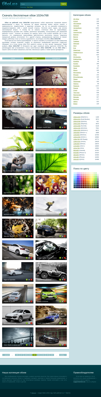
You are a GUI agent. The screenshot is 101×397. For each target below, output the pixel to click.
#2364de (76, 182)
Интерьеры (77, 57)
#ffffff (98, 173)
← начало (6, 355)
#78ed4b (96, 178)
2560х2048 (76, 121)
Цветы (75, 101)
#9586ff (78, 175)
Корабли (76, 61)
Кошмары (76, 66)
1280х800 (76, 144)
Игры (75, 55)
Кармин (83, 184)
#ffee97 (90, 176)
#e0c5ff (80, 173)
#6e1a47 (81, 184)
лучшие (34, 58)
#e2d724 (92, 182)
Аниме (75, 30)
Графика (76, 41)
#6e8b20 (94, 184)
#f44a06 (85, 180)
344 (52, 355)
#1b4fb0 (76, 184)
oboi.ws (34, 393)
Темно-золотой (90, 185)
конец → (63, 355)
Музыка (75, 75)
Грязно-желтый (90, 187)
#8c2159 (81, 182)
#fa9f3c (87, 178)
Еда (74, 48)
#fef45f (92, 178)
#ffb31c (89, 180)
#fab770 (87, 176)
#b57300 (89, 184)
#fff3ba (90, 175)
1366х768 (76, 139)
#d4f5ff (74, 173)
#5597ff (76, 178)
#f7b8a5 (85, 175)
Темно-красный (83, 187)
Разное (75, 88)
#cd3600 (85, 182)
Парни (75, 79)
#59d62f (96, 180)
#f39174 (85, 176)
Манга (75, 70)
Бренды (75, 34)
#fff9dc (90, 173)
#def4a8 (94, 175)
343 (47, 355)
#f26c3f (85, 178)
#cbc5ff (78, 173)
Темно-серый (98, 185)
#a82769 (81, 180)
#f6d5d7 (83, 173)
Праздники (76, 81)
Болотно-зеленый (94, 187)
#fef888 (92, 176)
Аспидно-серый (74, 187)
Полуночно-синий (76, 187)
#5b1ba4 (80, 182)
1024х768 (76, 148)
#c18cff (80, 175)
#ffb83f (89, 178)
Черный (98, 187)
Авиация (76, 26)
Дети (75, 46)
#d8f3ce (96, 173)
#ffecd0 (89, 173)
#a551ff (80, 176)
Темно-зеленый (96, 187)
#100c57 (78, 185)
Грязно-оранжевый (87, 187)
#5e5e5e (98, 182)
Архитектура (77, 32)
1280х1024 (76, 141)
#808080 (98, 180)
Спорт (75, 90)
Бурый (81, 187)
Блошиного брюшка (85, 187)
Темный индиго (80, 187)
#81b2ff (76, 176)
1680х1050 (76, 130)
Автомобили (77, 28)
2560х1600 (76, 123)
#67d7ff (74, 178)
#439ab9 (74, 182)
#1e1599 (78, 182)
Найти (64, 4)
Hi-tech (75, 21)
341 (39, 355)
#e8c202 (90, 184)
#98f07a (96, 176)
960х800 (76, 150)
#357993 (74, 184)
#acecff (74, 175)
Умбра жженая (85, 185)
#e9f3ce (94, 173)
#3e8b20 (96, 184)
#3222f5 (78, 178)
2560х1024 (76, 119)
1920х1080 (76, 126)
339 (30, 355)
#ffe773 (90, 178)
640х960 (76, 152)
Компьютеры (77, 59)
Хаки (92, 187)
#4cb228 (96, 182)
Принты (75, 83)
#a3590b (87, 184)
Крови (83, 182)
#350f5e (80, 185)
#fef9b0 (92, 175)
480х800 (76, 155)
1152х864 (76, 146)
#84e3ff (74, 176)
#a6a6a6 (98, 178)
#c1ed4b (94, 178)
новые (13, 58)
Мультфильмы (78, 77)
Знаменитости (78, 52)
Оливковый (92, 185)
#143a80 (76, 185)
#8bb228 (94, 182)
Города (75, 39)
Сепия (89, 187)
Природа (76, 86)
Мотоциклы (77, 72)
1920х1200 (76, 128)
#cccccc (98, 176)
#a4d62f (94, 180)
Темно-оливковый (94, 185)
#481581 (80, 184)
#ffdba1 (89, 175)
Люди (75, 68)
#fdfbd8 (92, 173)
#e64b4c (83, 178)
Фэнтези (76, 99)
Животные (76, 50)
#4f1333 (81, 185)
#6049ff (78, 176)
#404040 (98, 184)
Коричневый (87, 185)
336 (17, 355)
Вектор (75, 37)
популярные (56, 58)
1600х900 (76, 132)
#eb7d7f (83, 176)
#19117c (78, 184)
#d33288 (81, 178)
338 (26, 355)
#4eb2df (74, 180)
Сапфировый (78, 187)
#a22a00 (85, 184)
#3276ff (76, 180)
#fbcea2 (87, 175)
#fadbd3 (85, 173)
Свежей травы (96, 185)
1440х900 (76, 135)
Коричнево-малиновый (83, 185)
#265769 (74, 185)
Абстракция (77, 23)
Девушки (76, 43)
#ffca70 (89, 176)
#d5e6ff (76, 173)
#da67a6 (81, 176)
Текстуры (76, 92)
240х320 (76, 159)
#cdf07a (94, 176)
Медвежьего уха (89, 185)
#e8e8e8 (98, 175)
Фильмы (76, 97)
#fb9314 (87, 180)
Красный (83, 180)
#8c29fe (80, 178)
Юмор (75, 104)
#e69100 (89, 182)
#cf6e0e (87, 182)
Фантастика (77, 95)
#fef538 (92, 180)
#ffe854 (90, 180)
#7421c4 (80, 180)
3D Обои (76, 19)
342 (43, 355)
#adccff (76, 175)
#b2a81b (92, 184)
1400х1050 (76, 137)
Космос (75, 63)
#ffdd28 (90, 182)
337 (21, 355)
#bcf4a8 (96, 175)
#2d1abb (78, 180)
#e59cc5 (81, 175)
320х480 (76, 157)
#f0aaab (83, 175)
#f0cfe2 (81, 173)
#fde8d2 (87, 173)
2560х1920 (76, 117)
